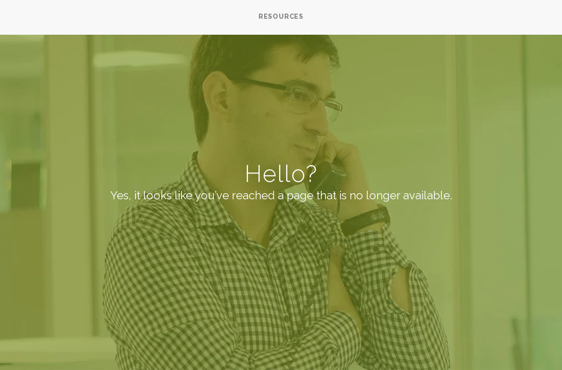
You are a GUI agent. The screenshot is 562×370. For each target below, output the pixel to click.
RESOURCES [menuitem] (281, 16)
